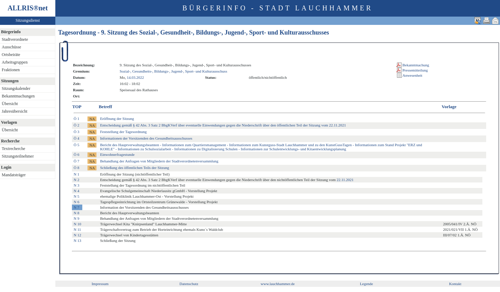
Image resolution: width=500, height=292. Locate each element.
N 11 (77, 229)
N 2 (76, 180)
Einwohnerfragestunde (117, 154)
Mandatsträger (14, 174)
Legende (366, 284)
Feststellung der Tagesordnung (123, 132)
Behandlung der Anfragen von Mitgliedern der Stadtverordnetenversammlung (159, 161)
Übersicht (10, 103)
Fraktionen (11, 69)
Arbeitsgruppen (15, 62)
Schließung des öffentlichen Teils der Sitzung (134, 168)
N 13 (77, 240)
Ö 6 (76, 154)
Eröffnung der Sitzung (117, 118)
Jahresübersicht (14, 111)
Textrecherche (13, 148)
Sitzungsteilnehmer (18, 156)
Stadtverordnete (15, 39)
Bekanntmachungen (18, 96)
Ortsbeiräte (11, 54)
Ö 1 (76, 118)
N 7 (76, 207)
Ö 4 (76, 138)
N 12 (77, 235)
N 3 (76, 185)
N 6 (76, 202)
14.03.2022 (135, 77)
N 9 (76, 218)
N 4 (76, 191)
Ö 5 (76, 145)
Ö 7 (76, 161)
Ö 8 (76, 168)
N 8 (76, 213)
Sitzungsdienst (28, 20)
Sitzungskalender (16, 88)
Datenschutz (188, 284)
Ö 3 (76, 132)
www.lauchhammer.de (278, 284)
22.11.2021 (344, 180)
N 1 (76, 174)
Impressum (100, 284)
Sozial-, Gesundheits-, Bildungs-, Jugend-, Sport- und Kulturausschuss (173, 71)
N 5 (76, 196)
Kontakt (455, 284)
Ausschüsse (11, 47)
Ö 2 (76, 125)
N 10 (77, 224)
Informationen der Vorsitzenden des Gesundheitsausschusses (146, 138)
